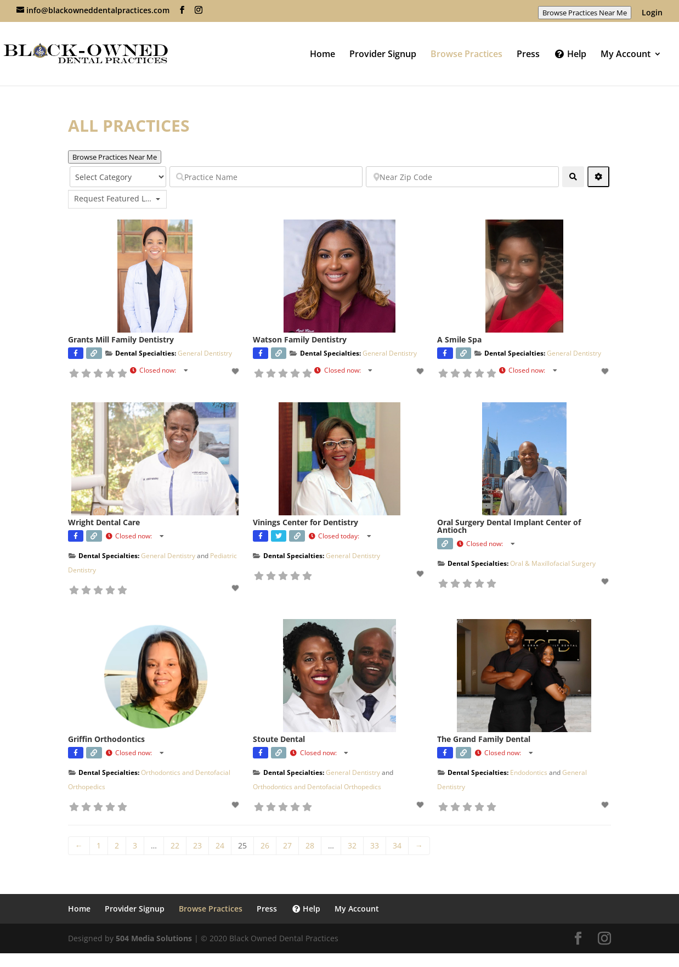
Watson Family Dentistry (300, 339)
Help (570, 54)
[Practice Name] (266, 176)
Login (652, 13)
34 (397, 845)
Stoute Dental (279, 739)
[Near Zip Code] (462, 176)
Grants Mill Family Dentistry (121, 339)
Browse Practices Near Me (584, 13)
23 (197, 845)
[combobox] (117, 199)
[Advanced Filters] (598, 176)
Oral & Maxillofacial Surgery (553, 563)
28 (309, 845)
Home (322, 55)
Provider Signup (382, 55)
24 (220, 845)
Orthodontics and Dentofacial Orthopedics (317, 786)
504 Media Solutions (154, 938)
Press (528, 55)
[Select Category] (118, 176)
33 (374, 845)
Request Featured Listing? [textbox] (113, 199)
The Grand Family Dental (483, 739)
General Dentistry (205, 353)
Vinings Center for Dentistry (305, 522)
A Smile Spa (459, 339)
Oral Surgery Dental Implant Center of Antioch (509, 526)
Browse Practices (466, 55)
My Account (625, 55)
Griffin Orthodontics (106, 739)
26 (265, 845)
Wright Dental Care (104, 522)
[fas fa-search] (573, 176)
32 (352, 845)
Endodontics (528, 772)
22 (175, 845)
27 (287, 845)
